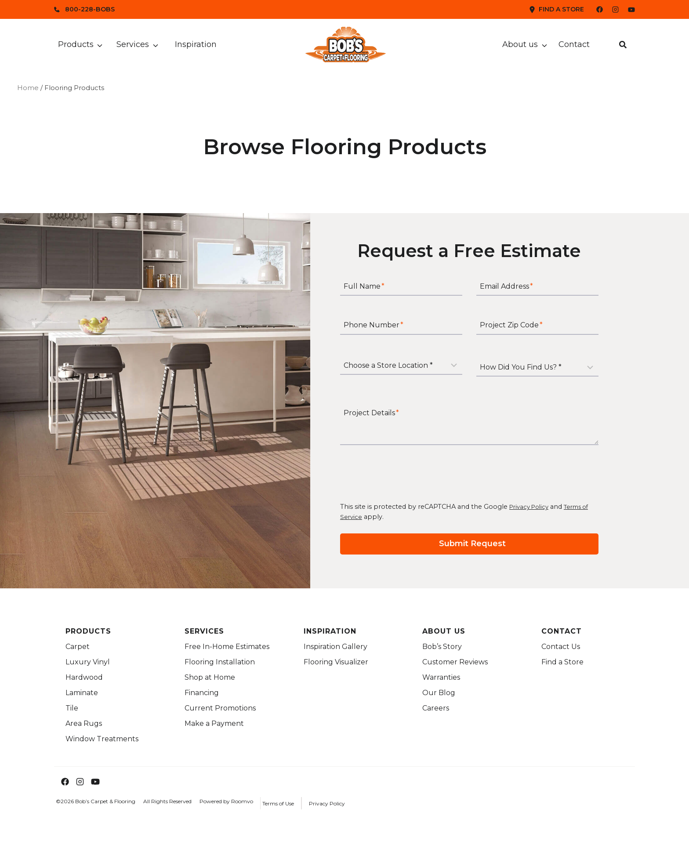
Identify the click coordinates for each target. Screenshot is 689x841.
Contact (574, 44)
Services (132, 44)
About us (520, 44)
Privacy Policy (544, 509)
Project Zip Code (523, 333)
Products (76, 44)
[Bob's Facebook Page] (594, 9)
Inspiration (196, 44)
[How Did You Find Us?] (550, 370)
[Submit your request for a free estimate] (481, 545)
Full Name (376, 294)
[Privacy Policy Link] (339, 803)
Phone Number (386, 333)
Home (28, 87)
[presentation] (419, 475)
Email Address (518, 294)
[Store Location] (413, 370)
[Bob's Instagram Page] (615, 9)
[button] (623, 44)
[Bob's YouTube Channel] (631, 9)
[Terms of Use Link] (290, 803)
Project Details (383, 415)
